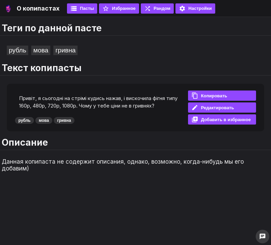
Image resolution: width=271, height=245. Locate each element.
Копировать (209, 95)
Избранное (119, 8)
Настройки (195, 8)
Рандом (157, 8)
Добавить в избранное (221, 119)
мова (40, 50)
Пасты (82, 8)
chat (262, 236)
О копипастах (38, 8)
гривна (65, 50)
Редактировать (212, 107)
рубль (17, 50)
